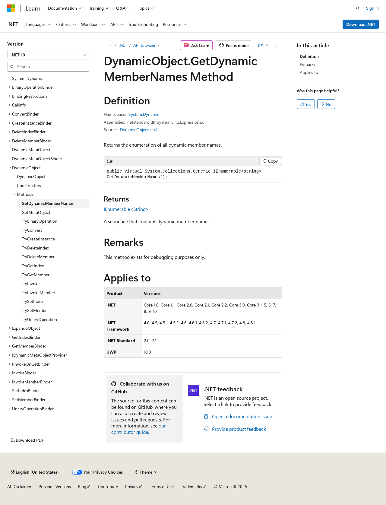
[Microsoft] (11, 8)
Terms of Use (162, 486)
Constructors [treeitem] (29, 185)
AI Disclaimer (19, 486)
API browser (144, 45)
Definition (309, 56)
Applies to (309, 72)
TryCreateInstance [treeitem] (38, 239)
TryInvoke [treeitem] (31, 283)
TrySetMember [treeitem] (35, 310)
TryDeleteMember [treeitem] (38, 256)
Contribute (108, 486)
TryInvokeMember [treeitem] (38, 292)
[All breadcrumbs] (109, 45)
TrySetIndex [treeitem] (32, 301)
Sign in (372, 8)
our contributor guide (138, 428)
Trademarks (191, 486)
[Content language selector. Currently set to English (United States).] (34, 472)
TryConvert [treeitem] (32, 230)
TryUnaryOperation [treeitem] (39, 319)
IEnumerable (117, 209)
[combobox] (48, 55)
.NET (123, 45)
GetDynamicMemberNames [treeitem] (48, 203)
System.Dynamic (143, 114)
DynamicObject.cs (136, 129)
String (139, 209)
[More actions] (277, 45)
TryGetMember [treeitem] (35, 275)
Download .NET (360, 24)
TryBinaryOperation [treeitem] (39, 221)
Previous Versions (55, 486)
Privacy (131, 486)
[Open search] (358, 8)
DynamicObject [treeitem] (31, 176)
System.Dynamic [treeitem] (27, 78)
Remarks (307, 64)
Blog (82, 486)
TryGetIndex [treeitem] (33, 265)
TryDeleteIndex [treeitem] (35, 248)
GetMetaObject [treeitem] (36, 212)
